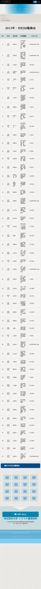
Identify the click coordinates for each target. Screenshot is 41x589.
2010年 (7, 498)
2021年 (16, 477)
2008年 (25, 498)
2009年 (16, 498)
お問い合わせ (20, 515)
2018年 (7, 484)
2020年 (25, 477)
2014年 (7, 491)
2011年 (34, 491)
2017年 (16, 484)
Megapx (16, 536)
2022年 (7, 477)
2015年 (34, 484)
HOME (3, 15)
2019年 (34, 477)
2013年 (16, 491)
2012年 (25, 491)
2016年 (25, 484)
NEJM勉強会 (4, 18)
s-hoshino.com (28, 536)
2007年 (34, 498)
